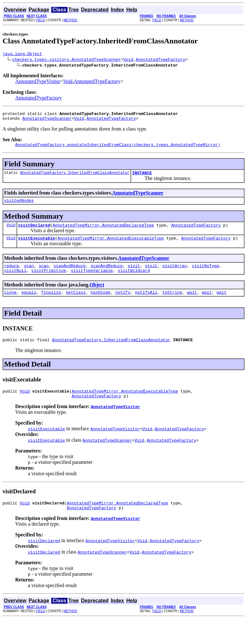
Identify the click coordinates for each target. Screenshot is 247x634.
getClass (76, 302)
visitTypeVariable (92, 280)
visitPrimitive (48, 280)
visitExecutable (36, 245)
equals (29, 302)
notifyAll (146, 302)
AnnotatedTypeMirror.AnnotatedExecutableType (111, 245)
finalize (51, 302)
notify (122, 302)
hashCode (100, 302)
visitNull (15, 280)
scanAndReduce (70, 274)
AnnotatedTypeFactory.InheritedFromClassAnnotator (75, 177)
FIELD (40, 20)
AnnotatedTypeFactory (160, 60)
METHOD (70, 20)
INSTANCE (142, 177)
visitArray (174, 274)
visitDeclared (34, 231)
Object (97, 294)
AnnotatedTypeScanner (47, 121)
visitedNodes (19, 206)
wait (192, 302)
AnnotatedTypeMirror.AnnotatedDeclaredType (103, 231)
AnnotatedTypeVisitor (37, 82)
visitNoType (205, 274)
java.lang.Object (22, 54)
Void (128, 60)
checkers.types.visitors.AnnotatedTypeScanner (66, 60)
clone (10, 302)
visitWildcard (134, 280)
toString (172, 302)
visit (134, 274)
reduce (11, 274)
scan (29, 274)
